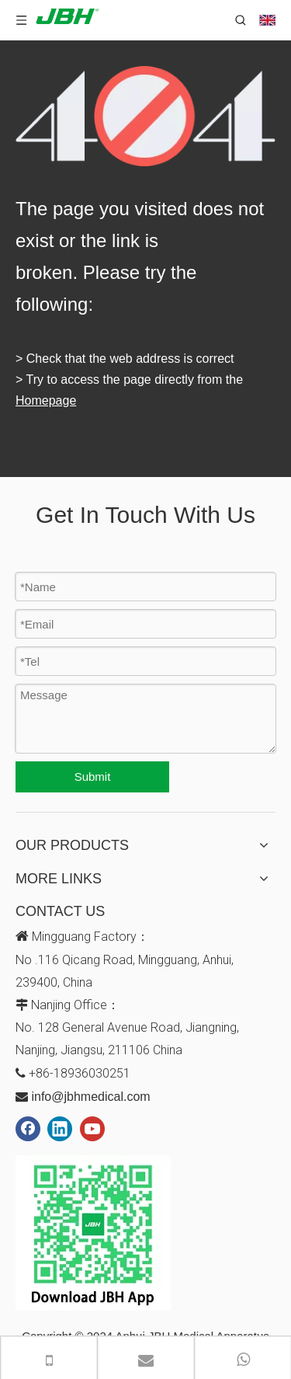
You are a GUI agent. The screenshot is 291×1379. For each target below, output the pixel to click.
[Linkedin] (59, 1128)
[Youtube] (92, 1128)
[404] (145, 116)
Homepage (46, 400)
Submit (92, 776)
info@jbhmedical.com (90, 1096)
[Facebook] (28, 1128)
